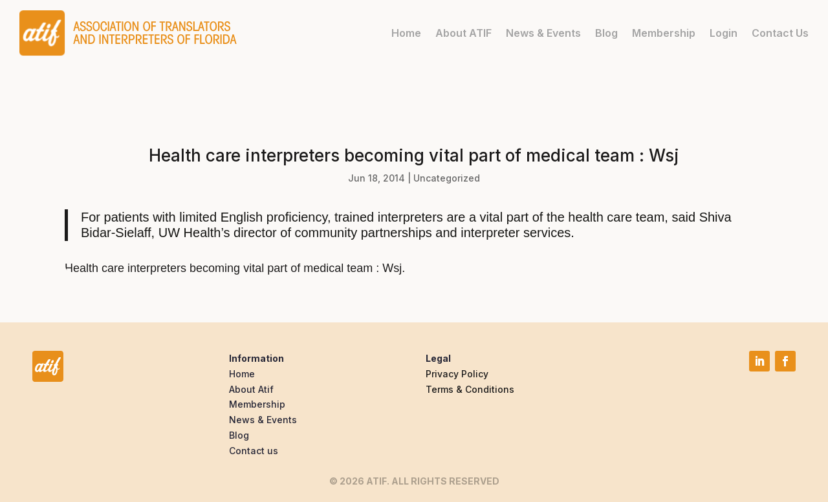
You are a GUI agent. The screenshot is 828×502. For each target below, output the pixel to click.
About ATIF (463, 32)
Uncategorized (446, 178)
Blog (606, 32)
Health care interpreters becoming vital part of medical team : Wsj (233, 268)
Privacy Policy (457, 373)
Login (723, 32)
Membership (663, 32)
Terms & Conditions (470, 389)
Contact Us (780, 32)
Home (406, 32)
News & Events (543, 32)
